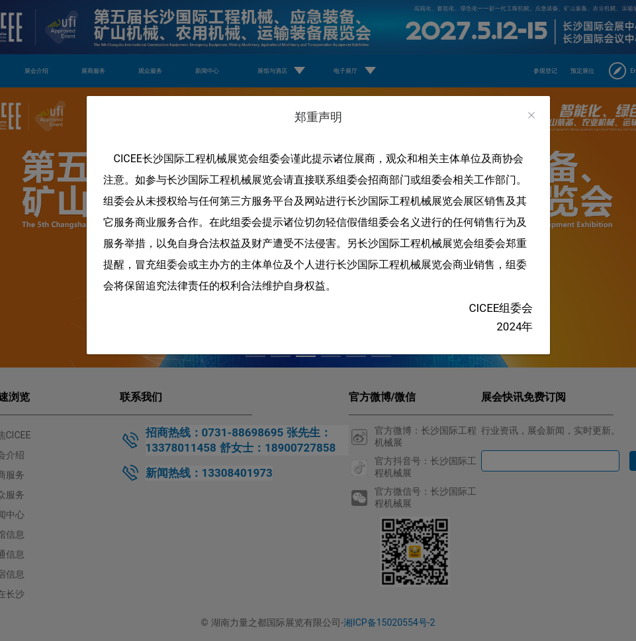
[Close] (531, 115)
